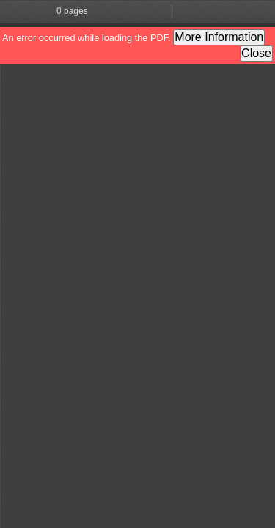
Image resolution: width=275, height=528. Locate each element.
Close (256, 53)
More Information (219, 37)
